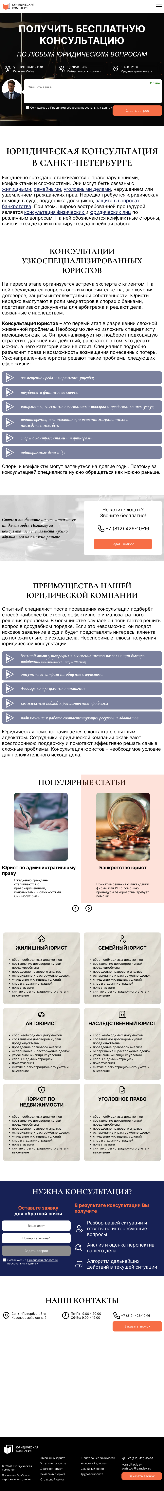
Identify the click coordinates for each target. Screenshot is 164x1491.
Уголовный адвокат (94, 1463)
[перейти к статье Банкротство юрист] (123, 827)
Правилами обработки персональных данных (81, 107)
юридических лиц (110, 212)
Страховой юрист (52, 1479)
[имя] (36, 1225)
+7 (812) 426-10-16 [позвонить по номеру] (127, 528)
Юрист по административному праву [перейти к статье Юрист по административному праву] (39, 870)
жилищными (16, 189)
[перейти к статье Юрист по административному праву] (41, 827)
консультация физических (54, 212)
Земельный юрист (52, 1474)
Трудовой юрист (92, 1474)
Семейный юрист (92, 1468)
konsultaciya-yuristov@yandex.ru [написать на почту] (136, 1466)
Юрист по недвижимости (98, 1458)
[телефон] (36, 1238)
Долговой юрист (51, 1468)
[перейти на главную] (24, 6)
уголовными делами (87, 189)
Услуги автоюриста (53, 1463)
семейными (47, 189)
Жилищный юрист (52, 1458)
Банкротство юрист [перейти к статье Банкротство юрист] (123, 867)
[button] (75, 908)
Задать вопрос (137, 111)
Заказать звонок (137, 1326)
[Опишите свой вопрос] (93, 91)
